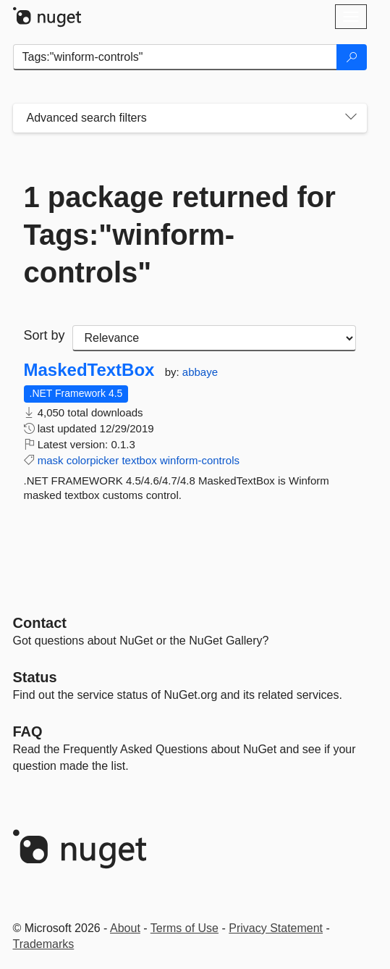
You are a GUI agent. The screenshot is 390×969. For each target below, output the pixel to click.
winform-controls (199, 460)
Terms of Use (185, 928)
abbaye (200, 372)
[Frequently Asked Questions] (28, 731)
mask (51, 460)
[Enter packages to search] (175, 57)
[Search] (351, 57)
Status (35, 677)
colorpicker (93, 460)
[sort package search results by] (214, 338)
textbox (139, 460)
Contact (40, 623)
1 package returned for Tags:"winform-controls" (180, 234)
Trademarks (44, 944)
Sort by (44, 335)
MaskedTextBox (89, 370)
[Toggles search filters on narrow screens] (351, 118)
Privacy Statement (276, 928)
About (125, 928)
